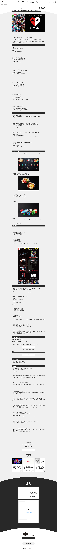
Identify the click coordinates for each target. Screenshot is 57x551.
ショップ (28, 2)
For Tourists (36, 2)
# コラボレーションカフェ (14, 12)
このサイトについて (31, 545)
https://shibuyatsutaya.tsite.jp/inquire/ (23, 428)
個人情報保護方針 (37, 545)
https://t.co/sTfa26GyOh (35, 497)
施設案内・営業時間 (10, 545)
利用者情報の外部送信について (45, 545)
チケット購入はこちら (28, 354)
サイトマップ (25, 545)
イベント (23, 2)
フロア (18, 2)
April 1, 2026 (36, 498)
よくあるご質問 (32, 2)
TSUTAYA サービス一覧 (28, 543)
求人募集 (21, 545)
